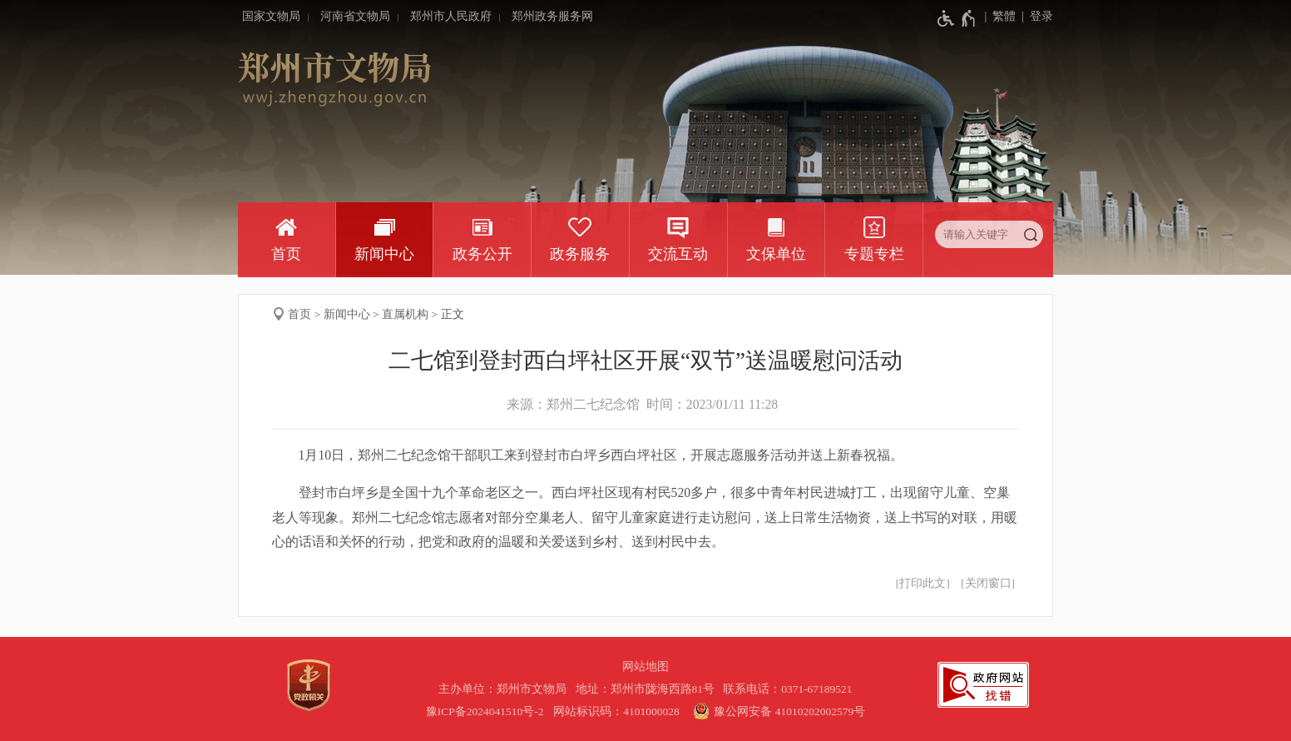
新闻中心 (384, 254)
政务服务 (580, 254)
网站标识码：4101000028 (617, 711)
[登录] (1034, 16)
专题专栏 (874, 254)
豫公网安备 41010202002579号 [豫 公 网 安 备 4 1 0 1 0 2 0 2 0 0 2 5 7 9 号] (777, 711)
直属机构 (405, 314)
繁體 (1004, 16)
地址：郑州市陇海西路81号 (648, 689)
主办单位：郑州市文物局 (505, 689)
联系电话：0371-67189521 (788, 689)
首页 (286, 254)
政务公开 (482, 254)
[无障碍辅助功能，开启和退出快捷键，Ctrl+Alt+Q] (957, 18)
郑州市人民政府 (451, 16)
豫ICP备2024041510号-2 (485, 711)
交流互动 (678, 254)
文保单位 (776, 254)
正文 (452, 314)
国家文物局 (271, 16)
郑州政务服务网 (552, 16)
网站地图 (645, 666)
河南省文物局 (355, 16)
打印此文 (922, 583)
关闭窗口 (988, 583)
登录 (1041, 16)
